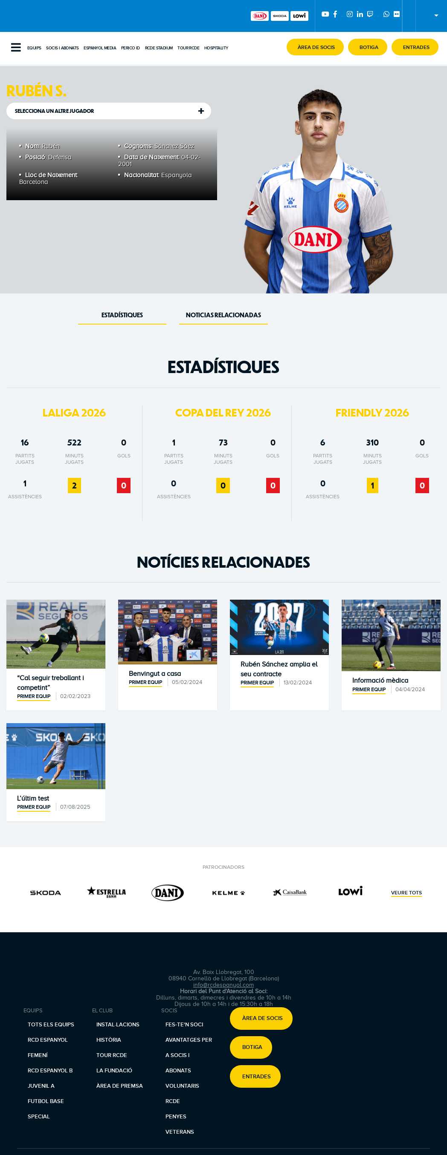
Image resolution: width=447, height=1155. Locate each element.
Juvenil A (41, 1086)
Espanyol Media (100, 48)
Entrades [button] (256, 1076)
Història (108, 1040)
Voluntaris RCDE (182, 1094)
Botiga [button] (252, 1047)
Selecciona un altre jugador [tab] (54, 111)
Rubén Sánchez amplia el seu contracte (279, 669)
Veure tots (406, 893)
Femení (37, 1055)
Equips (34, 48)
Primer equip (33, 696)
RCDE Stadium (159, 48)
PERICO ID (130, 48)
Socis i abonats (62, 48)
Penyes (175, 1116)
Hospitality (216, 48)
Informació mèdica (380, 680)
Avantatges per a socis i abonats (188, 1055)
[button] (315, 47)
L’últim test (33, 798)
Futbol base (46, 1101)
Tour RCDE (188, 48)
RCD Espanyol (48, 1040)
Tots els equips (51, 1024)
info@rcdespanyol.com (223, 985)
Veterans (179, 1132)
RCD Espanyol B (50, 1070)
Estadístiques (122, 314)
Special (39, 1116)
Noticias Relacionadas (223, 314)
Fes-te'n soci (184, 1024)
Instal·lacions (117, 1024)
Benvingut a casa (155, 674)
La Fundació (114, 1070)
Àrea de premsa (119, 1086)
